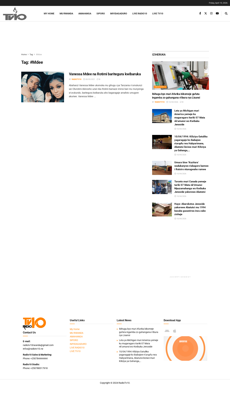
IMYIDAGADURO (118, 13)
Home (24, 54)
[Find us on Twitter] (205, 13)
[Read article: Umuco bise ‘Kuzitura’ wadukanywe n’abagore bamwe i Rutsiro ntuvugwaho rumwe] (162, 168)
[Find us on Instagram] (211, 13)
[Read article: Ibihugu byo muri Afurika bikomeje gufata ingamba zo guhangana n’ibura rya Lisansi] (180, 75)
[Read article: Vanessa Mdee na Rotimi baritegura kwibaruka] (42, 87)
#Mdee (39, 54)
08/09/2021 (89, 79)
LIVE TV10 (157, 13)
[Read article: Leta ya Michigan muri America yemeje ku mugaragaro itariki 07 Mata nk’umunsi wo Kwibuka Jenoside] (162, 116)
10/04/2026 (172, 102)
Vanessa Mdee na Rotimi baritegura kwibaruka (105, 74)
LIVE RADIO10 (139, 13)
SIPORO (100, 13)
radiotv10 (76, 79)
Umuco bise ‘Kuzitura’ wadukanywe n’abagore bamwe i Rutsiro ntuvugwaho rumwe (191, 166)
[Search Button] (226, 13)
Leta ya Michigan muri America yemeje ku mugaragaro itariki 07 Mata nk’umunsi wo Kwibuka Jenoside (189, 117)
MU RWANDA (66, 13)
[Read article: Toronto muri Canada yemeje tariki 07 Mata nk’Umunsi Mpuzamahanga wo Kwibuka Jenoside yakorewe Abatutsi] (162, 187)
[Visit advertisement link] (185, 348)
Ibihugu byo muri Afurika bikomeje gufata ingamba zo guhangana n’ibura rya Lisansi (138, 332)
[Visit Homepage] (18, 13)
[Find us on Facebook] (200, 13)
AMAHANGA (84, 13)
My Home (49, 13)
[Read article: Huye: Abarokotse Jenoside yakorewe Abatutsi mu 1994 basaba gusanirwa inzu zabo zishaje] (162, 209)
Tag (31, 54)
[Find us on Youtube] (217, 13)
